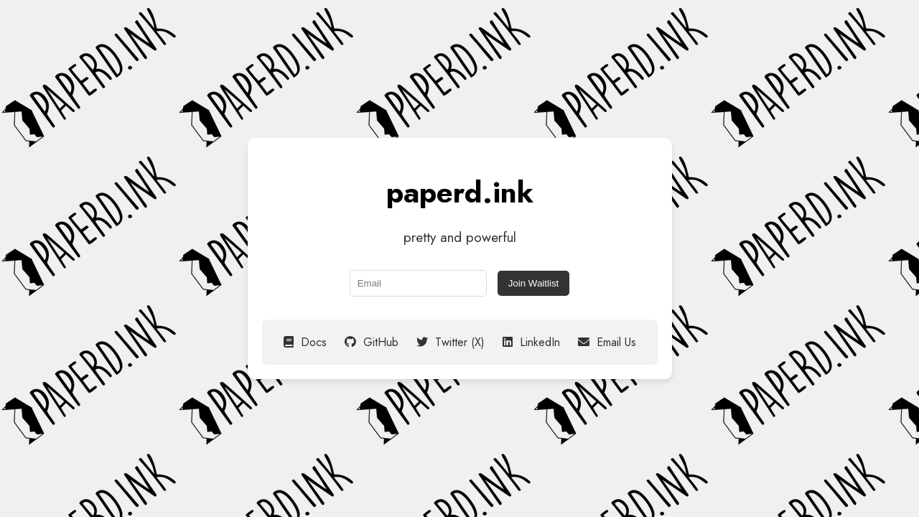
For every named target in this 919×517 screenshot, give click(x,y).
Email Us (607, 342)
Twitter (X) (450, 342)
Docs (305, 342)
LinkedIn (531, 342)
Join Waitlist (533, 283)
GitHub (371, 342)
